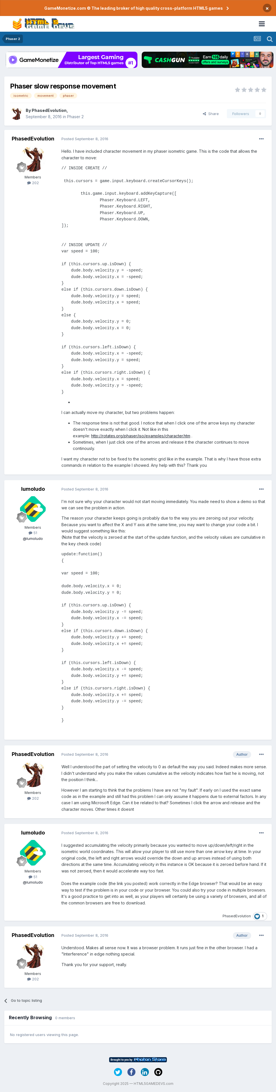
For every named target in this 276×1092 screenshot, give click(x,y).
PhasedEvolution (49, 110)
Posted (84, 138)
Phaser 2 (75, 116)
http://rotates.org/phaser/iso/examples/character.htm (140, 435)
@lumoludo (33, 538)
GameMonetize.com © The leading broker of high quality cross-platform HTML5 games (133, 8)
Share (211, 113)
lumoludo (33, 489)
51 (33, 532)
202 (33, 182)
